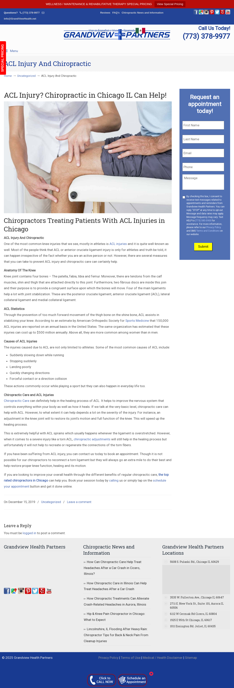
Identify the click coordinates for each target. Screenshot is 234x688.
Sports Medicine (137, 321)
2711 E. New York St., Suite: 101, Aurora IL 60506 (197, 605)
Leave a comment (79, 502)
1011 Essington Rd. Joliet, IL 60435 (193, 626)
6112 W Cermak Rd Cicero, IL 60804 (193, 614)
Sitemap (191, 658)
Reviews (105, 12)
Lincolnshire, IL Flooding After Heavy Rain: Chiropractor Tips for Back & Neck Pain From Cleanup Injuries (116, 635)
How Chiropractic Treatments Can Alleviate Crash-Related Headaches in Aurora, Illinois (116, 601)
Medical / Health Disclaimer (163, 658)
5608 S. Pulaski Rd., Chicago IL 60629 (194, 562)
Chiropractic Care (16, 401)
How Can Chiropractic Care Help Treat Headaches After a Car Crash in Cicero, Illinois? (112, 568)
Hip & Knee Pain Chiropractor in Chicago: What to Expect (114, 617)
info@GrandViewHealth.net (20, 18)
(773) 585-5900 (203, 220)
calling (114, 480)
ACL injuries (118, 244)
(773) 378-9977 (31, 12)
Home (8, 76)
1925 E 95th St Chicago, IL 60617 (191, 620)
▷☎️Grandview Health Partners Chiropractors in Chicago (117, 34)
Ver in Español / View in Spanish (117, 30)
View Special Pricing (170, 4)
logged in (29, 533)
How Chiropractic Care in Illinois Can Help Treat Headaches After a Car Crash (115, 586)
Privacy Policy (213, 227)
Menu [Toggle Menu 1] (11, 51)
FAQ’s (116, 12)
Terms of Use (130, 658)
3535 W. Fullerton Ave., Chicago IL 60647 (197, 597)
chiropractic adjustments (92, 439)
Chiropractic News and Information (142, 12)
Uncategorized (26, 76)
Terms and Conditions (207, 230)
